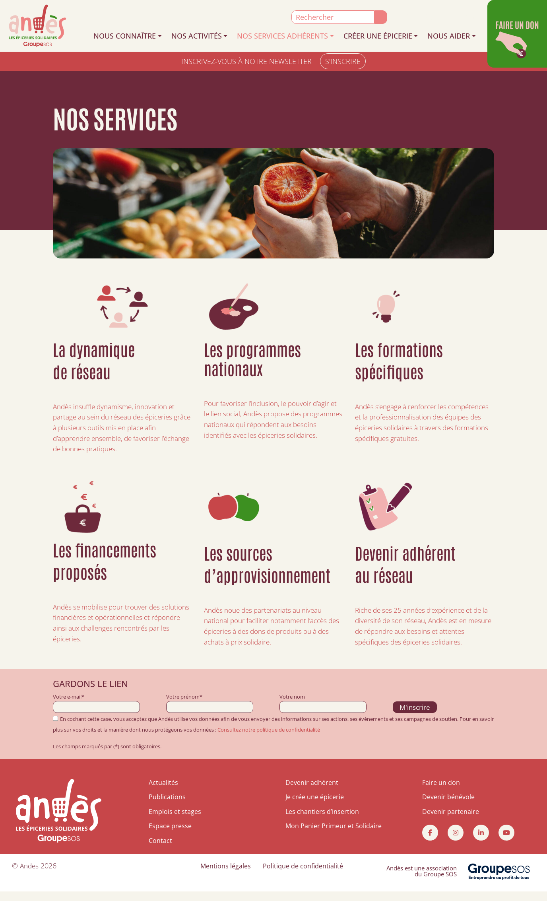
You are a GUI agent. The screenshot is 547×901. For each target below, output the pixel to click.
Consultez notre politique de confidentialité (268, 739)
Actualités (163, 792)
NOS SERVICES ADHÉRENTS (282, 36)
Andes (30, 875)
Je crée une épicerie (314, 806)
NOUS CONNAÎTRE (124, 36)
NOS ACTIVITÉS (196, 36)
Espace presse (170, 835)
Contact (160, 850)
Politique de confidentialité (303, 875)
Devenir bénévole (448, 806)
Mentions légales (225, 875)
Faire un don (441, 792)
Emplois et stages (175, 821)
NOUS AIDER (448, 36)
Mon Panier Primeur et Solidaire (333, 835)
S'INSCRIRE (343, 61)
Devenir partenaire (450, 821)
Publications (167, 806)
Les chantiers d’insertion (322, 821)
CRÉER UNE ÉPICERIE (377, 36)
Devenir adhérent (311, 792)
